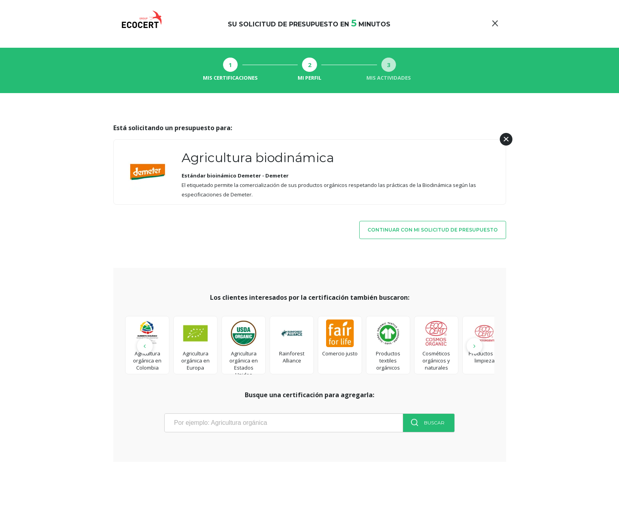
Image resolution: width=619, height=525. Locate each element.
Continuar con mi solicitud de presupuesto (433, 230)
